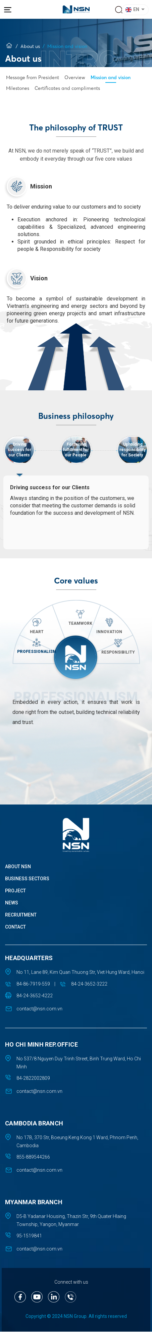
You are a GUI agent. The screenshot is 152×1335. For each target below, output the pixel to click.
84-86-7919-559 (33, 987)
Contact (15, 930)
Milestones (17, 88)
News (11, 905)
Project (15, 893)
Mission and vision (111, 77)
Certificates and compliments (67, 88)
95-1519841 (29, 1238)
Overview (74, 77)
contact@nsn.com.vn (39, 1011)
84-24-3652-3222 (89, 987)
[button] (136, 9)
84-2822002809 (33, 1081)
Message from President (32, 77)
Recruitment (21, 918)
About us (30, 46)
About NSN (18, 869)
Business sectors (27, 881)
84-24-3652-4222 (34, 998)
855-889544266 (33, 1160)
